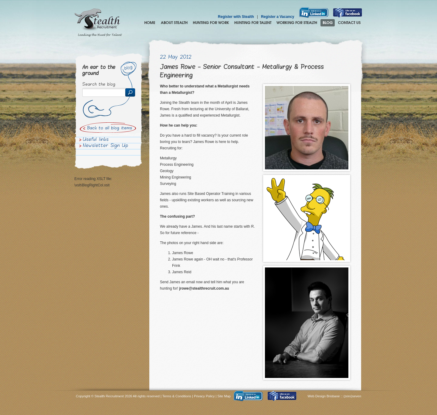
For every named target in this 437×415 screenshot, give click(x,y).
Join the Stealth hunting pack (297, 22)
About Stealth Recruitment (174, 22)
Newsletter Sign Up (105, 146)
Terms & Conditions (176, 396)
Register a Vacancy (277, 17)
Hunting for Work (211, 22)
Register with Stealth (236, 17)
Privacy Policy (204, 396)
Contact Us (349, 22)
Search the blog (98, 84)
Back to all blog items (109, 128)
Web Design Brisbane (324, 396)
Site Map (224, 396)
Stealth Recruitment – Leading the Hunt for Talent (98, 23)
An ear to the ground (98, 71)
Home (150, 22)
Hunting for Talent (252, 22)
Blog (327, 22)
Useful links (96, 140)
